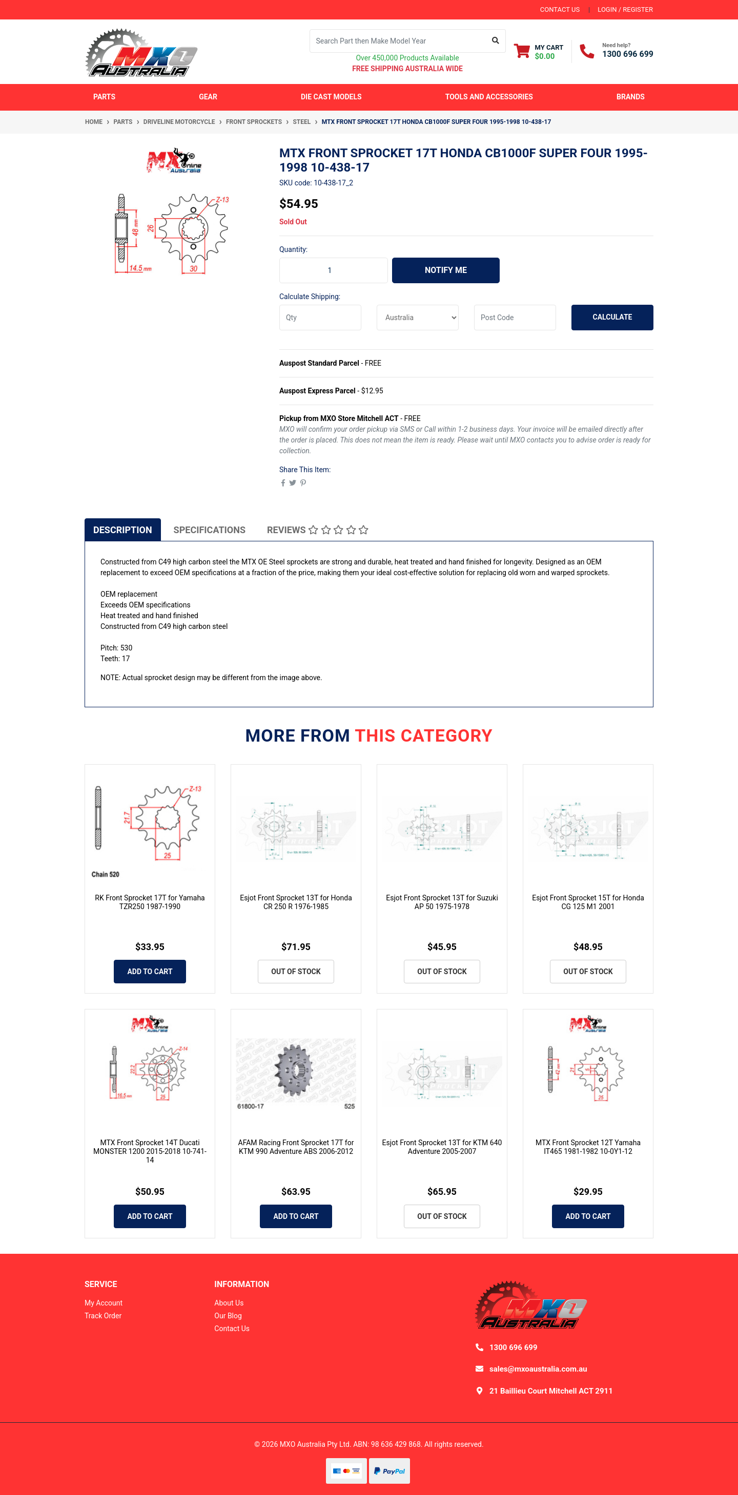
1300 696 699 (627, 54)
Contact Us (232, 1328)
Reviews (317, 529)
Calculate (612, 317)
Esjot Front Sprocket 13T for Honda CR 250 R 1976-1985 (296, 902)
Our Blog (228, 1316)
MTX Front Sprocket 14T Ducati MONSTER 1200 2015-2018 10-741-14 (150, 1151)
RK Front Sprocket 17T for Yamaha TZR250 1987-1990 (149, 902)
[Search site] (496, 41)
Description (122, 529)
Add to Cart (149, 971)
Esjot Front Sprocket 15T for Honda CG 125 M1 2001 (588, 902)
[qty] (320, 317)
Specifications (209, 529)
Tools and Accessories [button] (489, 97)
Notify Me (446, 270)
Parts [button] (104, 97)
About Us (228, 1303)
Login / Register (625, 9)
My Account (103, 1303)
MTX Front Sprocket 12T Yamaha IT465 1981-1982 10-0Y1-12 (588, 1147)
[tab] (123, 529)
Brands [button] (631, 97)
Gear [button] (208, 97)
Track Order (103, 1316)
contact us (560, 9)
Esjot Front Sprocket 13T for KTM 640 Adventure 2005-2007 (442, 1147)
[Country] (418, 317)
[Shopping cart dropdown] (539, 51)
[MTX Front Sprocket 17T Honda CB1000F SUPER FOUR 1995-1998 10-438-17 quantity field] (333, 270)
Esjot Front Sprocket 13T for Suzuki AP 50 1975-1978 (442, 902)
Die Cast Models (331, 97)
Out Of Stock (295, 971)
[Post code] (515, 317)
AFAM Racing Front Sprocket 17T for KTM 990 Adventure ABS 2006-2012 (296, 1147)
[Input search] (398, 41)
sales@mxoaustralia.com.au (538, 1369)
